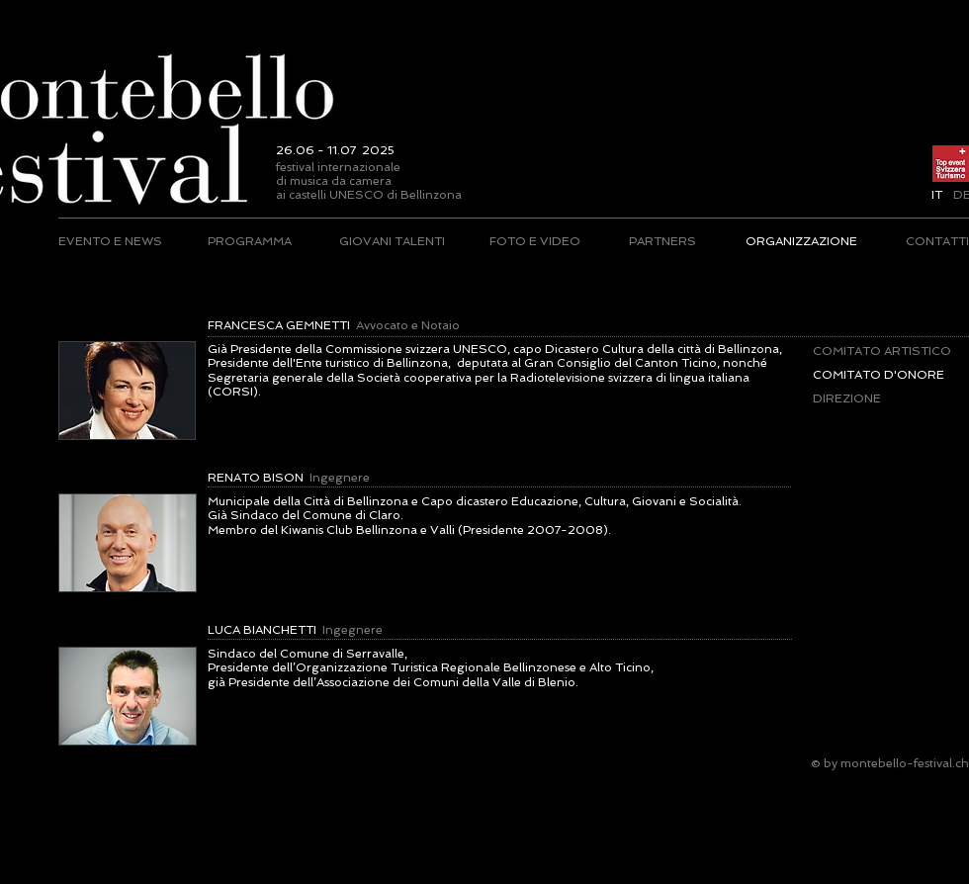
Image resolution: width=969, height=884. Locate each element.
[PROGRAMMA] (250, 241)
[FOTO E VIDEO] (534, 241)
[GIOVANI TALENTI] (392, 241)
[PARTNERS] (662, 241)
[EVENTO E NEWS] (110, 241)
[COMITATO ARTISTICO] (882, 351)
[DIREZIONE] (889, 398)
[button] (936, 195)
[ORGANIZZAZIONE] (801, 241)
